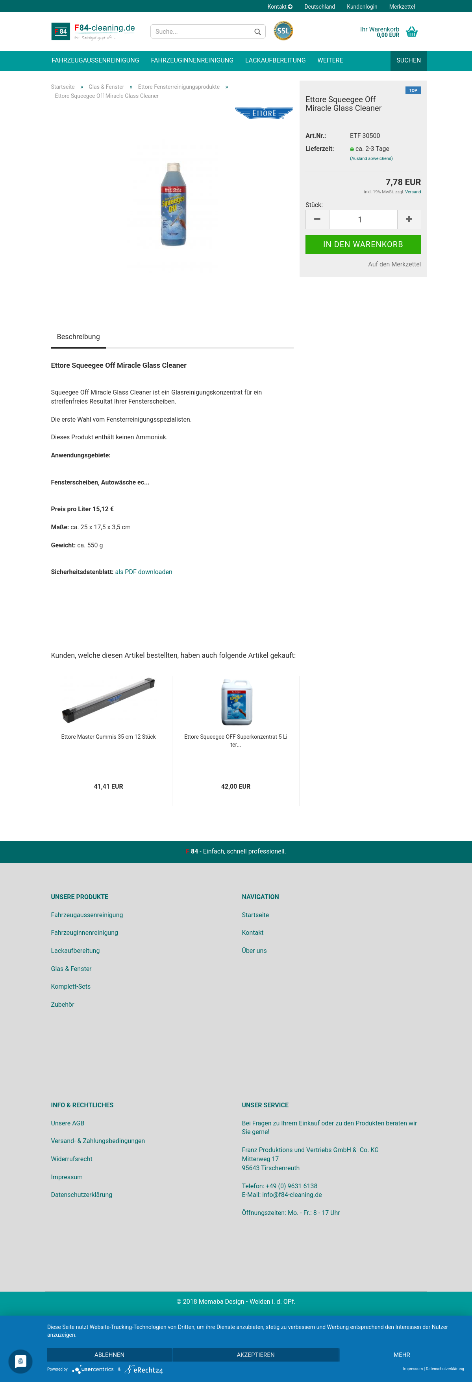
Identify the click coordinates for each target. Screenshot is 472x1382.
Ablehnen (109, 1354)
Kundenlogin (362, 7)
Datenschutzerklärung (445, 1369)
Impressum (413, 1369)
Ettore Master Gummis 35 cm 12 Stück (108, 737)
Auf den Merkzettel (394, 264)
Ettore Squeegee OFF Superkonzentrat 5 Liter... (235, 741)
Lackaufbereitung (275, 60)
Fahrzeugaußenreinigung (95, 60)
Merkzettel (402, 7)
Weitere (330, 60)
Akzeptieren (255, 1354)
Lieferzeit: (319, 148)
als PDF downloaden (143, 572)
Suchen (408, 60)
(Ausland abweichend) (371, 158)
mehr (402, 1354)
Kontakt (280, 7)
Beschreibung (78, 336)
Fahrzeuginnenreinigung (192, 60)
